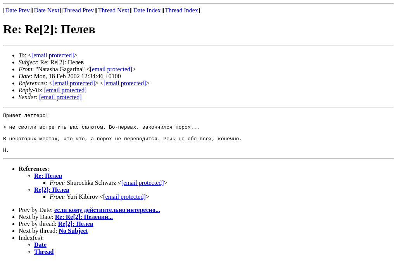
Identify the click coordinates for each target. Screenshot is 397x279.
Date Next (46, 10)
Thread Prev (78, 10)
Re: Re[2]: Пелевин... (84, 225)
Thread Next (113, 10)
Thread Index (181, 10)
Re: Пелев (48, 184)
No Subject (73, 239)
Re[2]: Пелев (51, 198)
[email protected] (142, 191)
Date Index (147, 10)
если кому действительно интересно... (107, 218)
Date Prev (17, 10)
